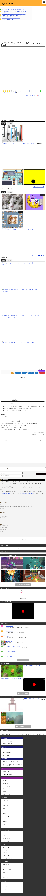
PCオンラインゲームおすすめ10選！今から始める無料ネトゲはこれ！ (14, 9)
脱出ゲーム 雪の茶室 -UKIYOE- (7, 19)
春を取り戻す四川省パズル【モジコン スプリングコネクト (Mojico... (13, 14)
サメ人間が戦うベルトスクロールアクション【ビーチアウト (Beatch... (14, 12)
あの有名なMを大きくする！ (7, 16)
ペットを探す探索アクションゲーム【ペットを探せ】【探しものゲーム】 (14, 11)
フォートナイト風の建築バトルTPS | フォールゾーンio (11, 15)
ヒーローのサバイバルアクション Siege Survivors (11, 18)
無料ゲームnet (7, 3)
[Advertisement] (23, 30)
